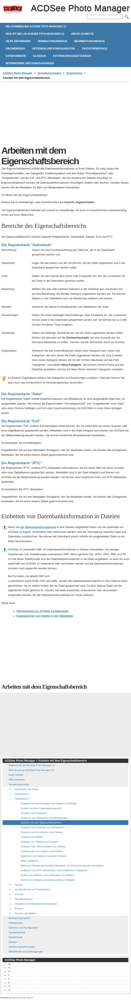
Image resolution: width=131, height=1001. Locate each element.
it (8, 978)
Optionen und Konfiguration (53, 48)
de (9, 964)
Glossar (39, 56)
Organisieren (74, 73)
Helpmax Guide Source (22, 997)
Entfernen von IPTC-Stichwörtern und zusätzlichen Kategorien (54, 870)
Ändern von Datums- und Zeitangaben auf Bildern (47, 875)
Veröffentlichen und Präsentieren (32, 889)
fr (9, 975)
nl (9, 986)
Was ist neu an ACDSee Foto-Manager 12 (35, 33)
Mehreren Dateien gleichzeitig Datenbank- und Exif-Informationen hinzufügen (62, 865)
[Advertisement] (37, 114)
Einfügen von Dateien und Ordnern (39, 841)
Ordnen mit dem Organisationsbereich (41, 808)
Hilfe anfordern (18, 41)
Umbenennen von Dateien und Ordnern (42, 851)
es (9, 971)
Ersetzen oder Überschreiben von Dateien (43, 846)
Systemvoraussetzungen (72, 56)
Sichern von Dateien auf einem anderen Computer (48, 880)
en (9, 967)
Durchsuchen (22, 794)
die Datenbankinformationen (38, 527)
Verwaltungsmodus (52, 41)
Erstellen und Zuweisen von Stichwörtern (43, 827)
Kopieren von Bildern (32, 837)
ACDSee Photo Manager (12, 9)
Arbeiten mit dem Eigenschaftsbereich (41, 822)
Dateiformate (16, 56)
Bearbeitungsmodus (89, 41)
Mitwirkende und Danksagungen (30, 63)
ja (9, 982)
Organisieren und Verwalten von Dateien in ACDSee (49, 803)
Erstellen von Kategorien (34, 813)
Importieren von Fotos (26, 789)
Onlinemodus (15, 48)
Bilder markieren (29, 860)
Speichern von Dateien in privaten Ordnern (44, 856)
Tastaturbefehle (94, 48)
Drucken (19, 894)
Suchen (19, 884)
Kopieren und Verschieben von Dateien (42, 832)
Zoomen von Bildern (25, 913)
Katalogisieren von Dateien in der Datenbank (44, 615)
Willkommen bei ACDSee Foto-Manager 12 (36, 26)
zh (9, 989)
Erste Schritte (82, 33)
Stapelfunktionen (24, 899)
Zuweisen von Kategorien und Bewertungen (44, 818)
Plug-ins (19, 908)
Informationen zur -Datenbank (42, 611)
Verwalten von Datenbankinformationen (36, 903)
